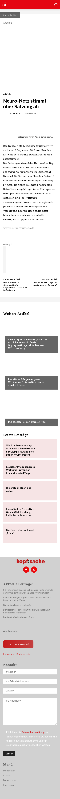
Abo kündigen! (10, 631)
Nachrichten (15, 333)
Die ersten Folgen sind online (27, 421)
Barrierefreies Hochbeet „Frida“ (18, 617)
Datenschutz (23, 654)
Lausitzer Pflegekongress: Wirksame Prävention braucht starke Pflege (27, 382)
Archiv (13, 15)
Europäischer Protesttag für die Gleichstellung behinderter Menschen (20, 512)
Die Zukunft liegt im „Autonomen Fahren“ (45, 284)
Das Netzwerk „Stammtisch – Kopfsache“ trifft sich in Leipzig (15, 286)
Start (5, 15)
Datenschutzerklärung (33, 732)
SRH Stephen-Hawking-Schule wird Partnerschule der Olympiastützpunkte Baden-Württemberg (27, 344)
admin (16, 114)
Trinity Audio (34, 137)
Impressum (9, 654)
